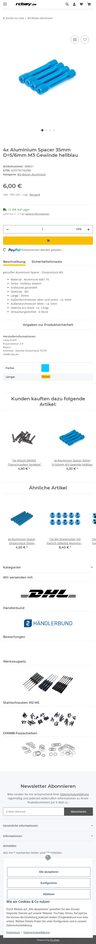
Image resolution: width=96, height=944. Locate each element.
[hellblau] (45, 368)
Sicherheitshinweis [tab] (47, 262)
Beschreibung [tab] (14, 262)
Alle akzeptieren (48, 871)
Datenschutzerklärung (36, 932)
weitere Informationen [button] (37, 213)
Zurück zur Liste (15, 18)
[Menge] (42, 229)
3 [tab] (50, 130)
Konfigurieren (49, 883)
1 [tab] (42, 130)
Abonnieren (78, 811)
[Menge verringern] (7, 229)
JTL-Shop (54, 939)
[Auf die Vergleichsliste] (75, 39)
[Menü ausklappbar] (5, 2)
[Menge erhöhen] (88, 229)
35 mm (45, 376)
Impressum (13, 932)
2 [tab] (46, 130)
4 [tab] (54, 130)
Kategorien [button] (12, 567)
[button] (68, 4)
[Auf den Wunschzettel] (85, 39)
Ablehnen (48, 894)
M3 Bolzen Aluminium (31, 174)
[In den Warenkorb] (6, 30)
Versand (34, 194)
